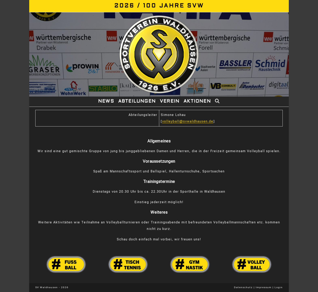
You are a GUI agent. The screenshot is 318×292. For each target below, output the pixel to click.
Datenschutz (243, 287)
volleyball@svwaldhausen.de (187, 121)
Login (279, 287)
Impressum (264, 287)
